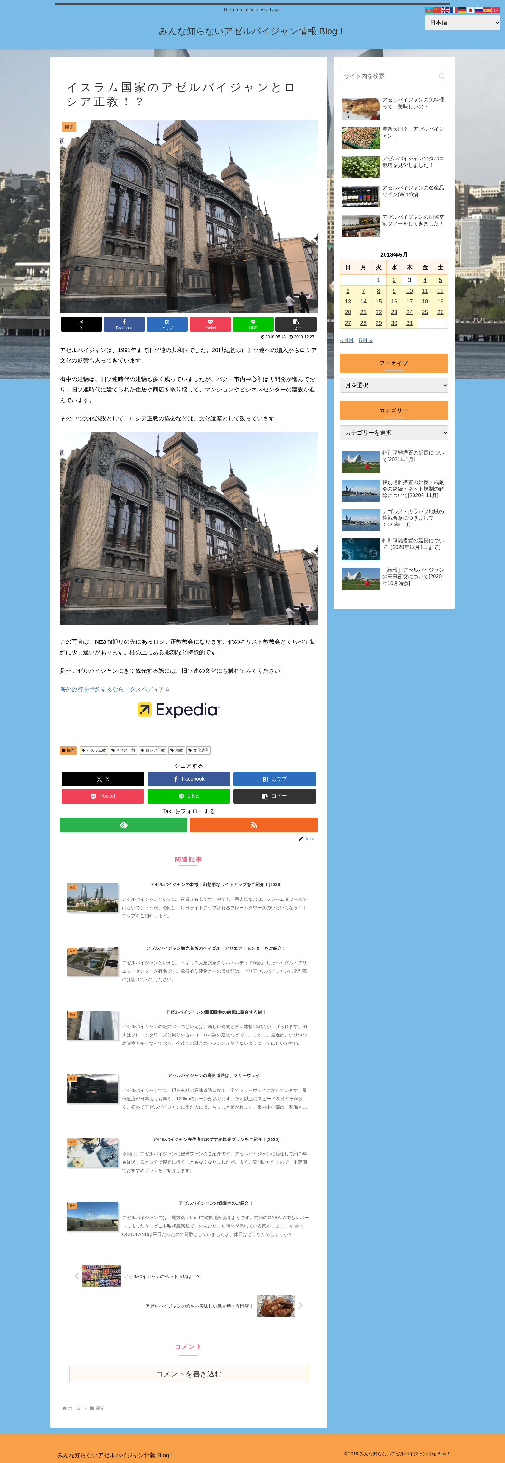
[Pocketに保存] (210, 324)
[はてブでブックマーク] (167, 324)
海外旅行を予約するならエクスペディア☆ (115, 689)
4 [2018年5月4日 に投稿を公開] (425, 280)
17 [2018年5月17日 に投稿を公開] (409, 301)
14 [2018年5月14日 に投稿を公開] (363, 301)
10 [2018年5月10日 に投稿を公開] (409, 291)
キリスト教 (123, 750)
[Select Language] (462, 22)
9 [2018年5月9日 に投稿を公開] (394, 291)
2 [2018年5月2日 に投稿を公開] (394, 280)
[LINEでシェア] (253, 324)
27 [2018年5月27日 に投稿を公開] (348, 323)
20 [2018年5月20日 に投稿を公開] (348, 312)
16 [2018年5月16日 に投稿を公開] (394, 301)
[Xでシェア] (81, 324)
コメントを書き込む (189, 1374)
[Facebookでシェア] (124, 324)
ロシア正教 (153, 750)
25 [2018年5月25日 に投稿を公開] (425, 312)
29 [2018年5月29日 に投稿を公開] (379, 323)
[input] (394, 76)
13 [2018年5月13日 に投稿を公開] (348, 301)
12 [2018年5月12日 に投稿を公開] (440, 291)
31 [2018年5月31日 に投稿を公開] (409, 323)
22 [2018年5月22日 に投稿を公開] (379, 312)
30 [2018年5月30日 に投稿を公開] (394, 323)
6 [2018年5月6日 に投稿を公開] (347, 291)
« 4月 (347, 340)
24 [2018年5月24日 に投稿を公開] (409, 312)
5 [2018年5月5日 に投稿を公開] (440, 280)
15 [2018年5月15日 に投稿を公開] (379, 301)
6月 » (366, 340)
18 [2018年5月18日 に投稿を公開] (425, 301)
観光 (68, 750)
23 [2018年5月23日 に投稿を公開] (394, 312)
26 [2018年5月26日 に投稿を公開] (440, 312)
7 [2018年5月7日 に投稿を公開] (363, 291)
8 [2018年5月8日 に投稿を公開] (378, 291)
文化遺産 (198, 750)
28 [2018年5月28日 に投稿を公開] (363, 323)
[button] (296, 324)
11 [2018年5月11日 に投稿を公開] (425, 291)
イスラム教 (94, 750)
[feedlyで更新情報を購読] (123, 825)
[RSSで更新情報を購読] (254, 825)
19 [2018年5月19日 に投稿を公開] (440, 301)
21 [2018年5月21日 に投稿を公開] (363, 312)
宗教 (176, 750)
